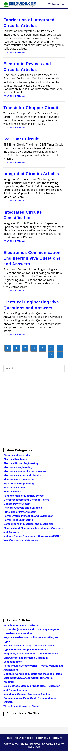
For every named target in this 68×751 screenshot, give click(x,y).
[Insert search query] (33, 368)
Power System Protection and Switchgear (28, 515)
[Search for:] (62, 4)
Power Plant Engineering (18, 519)
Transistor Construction (17, 633)
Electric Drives (12, 491)
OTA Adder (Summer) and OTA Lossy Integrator (31, 629)
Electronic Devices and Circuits (22, 475)
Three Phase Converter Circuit (21, 706)
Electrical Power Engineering (20, 463)
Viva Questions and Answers (20, 540)
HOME (9, 738)
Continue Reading (14, 52)
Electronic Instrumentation (19, 479)
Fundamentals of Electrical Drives (23, 495)
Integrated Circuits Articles (31, 173)
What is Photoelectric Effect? (20, 625)
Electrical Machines (15, 459)
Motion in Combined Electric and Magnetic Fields (32, 673)
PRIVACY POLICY (24, 738)
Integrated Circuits (14, 487)
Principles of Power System (19, 511)
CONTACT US (43, 738)
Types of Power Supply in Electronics (25, 649)
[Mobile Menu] (54, 4)
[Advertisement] (34, 409)
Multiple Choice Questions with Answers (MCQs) (32, 536)
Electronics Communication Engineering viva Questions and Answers (31, 258)
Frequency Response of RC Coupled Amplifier (30, 653)
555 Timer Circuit (21, 139)
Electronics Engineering (17, 467)
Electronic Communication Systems (24, 471)
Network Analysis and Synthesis (22, 507)
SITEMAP (57, 738)
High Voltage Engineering (18, 483)
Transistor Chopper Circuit (30, 107)
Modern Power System (16, 503)
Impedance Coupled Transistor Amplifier (27, 694)
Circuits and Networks (16, 455)
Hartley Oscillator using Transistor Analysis (29, 645)
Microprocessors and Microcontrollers (26, 499)
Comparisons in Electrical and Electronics (28, 523)
